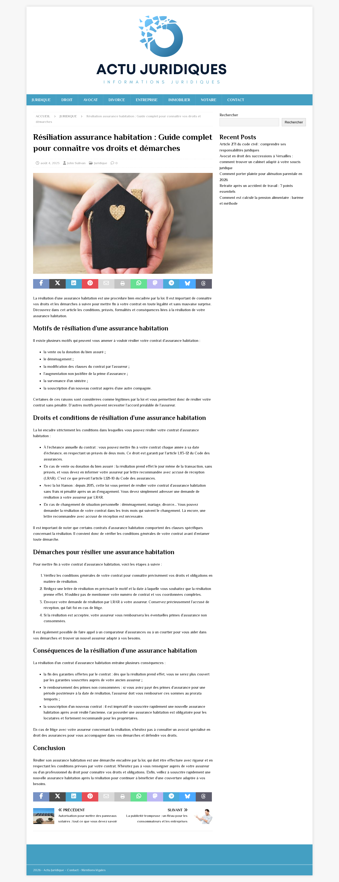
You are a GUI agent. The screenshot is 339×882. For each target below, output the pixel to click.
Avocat (90, 100)
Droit (67, 100)
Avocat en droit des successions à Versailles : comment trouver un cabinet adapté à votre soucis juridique (260, 162)
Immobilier (179, 100)
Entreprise (147, 100)
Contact (235, 100)
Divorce (117, 100)
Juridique (41, 100)
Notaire (208, 100)
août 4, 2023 (50, 163)
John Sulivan (76, 163)
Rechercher (229, 115)
